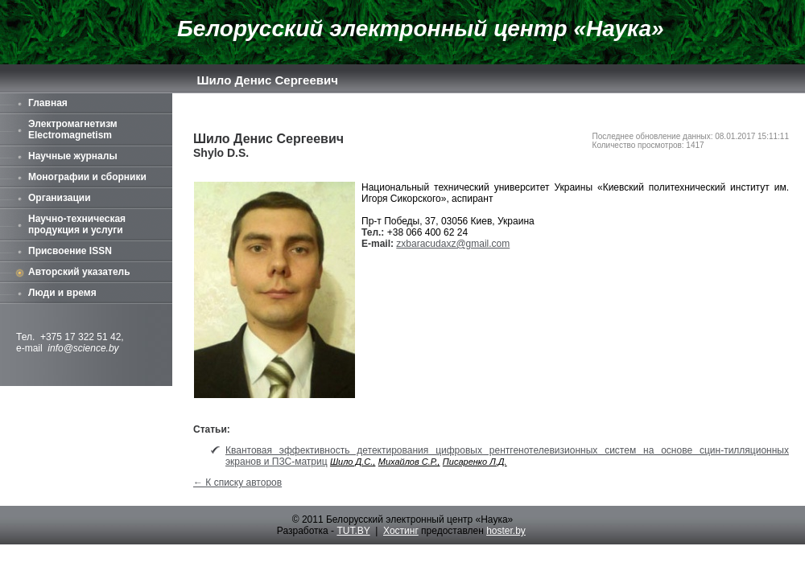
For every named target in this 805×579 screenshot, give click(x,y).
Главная (48, 103)
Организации (59, 197)
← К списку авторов (237, 482)
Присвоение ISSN (70, 251)
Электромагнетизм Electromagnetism (73, 129)
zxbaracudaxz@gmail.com (453, 243)
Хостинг (401, 530)
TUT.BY (352, 530)
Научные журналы (73, 156)
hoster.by (506, 530)
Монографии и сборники (87, 177)
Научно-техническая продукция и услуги (77, 224)
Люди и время (62, 292)
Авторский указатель (79, 271)
